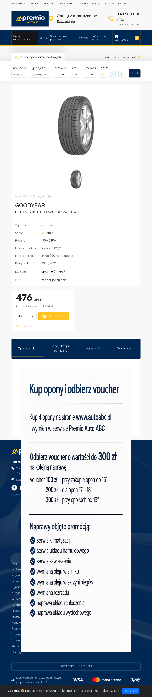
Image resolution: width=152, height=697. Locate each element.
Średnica (90, 68)
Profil (74, 68)
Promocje (109, 3)
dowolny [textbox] (37, 74)
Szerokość (60, 68)
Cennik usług (49, 3)
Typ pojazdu (38, 68)
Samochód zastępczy (90, 3)
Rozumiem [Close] (130, 691)
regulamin (57, 658)
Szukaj (134, 73)
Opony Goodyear (43, 196)
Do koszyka (53, 316)
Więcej (115, 691)
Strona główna (18, 3)
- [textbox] (54, 74)
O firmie (34, 3)
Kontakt (122, 3)
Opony (16, 653)
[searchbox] (19, 75)
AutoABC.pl (22, 196)
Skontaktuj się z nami (76, 667)
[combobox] (18, 74)
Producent (18, 68)
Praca (15, 611)
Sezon (104, 67)
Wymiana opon (67, 3)
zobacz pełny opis (53, 280)
